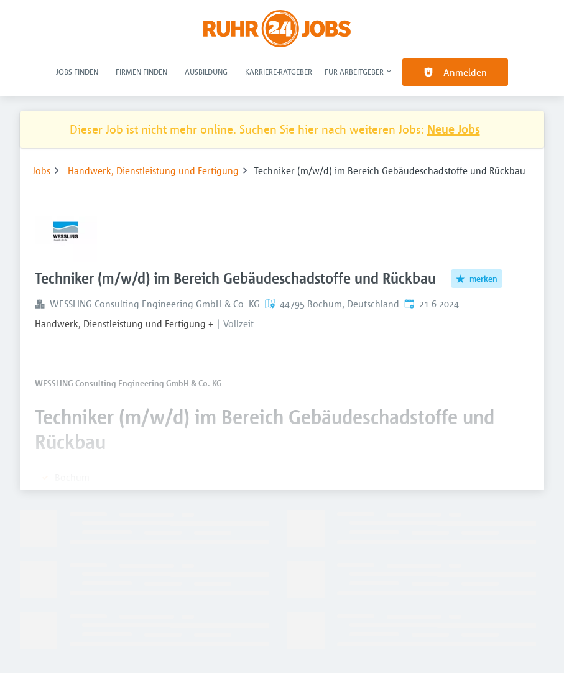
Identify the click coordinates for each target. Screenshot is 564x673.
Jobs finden (77, 72)
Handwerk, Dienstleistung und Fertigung (153, 170)
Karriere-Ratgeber (278, 72)
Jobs (41, 170)
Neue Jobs (453, 129)
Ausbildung (206, 72)
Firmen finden (141, 72)
